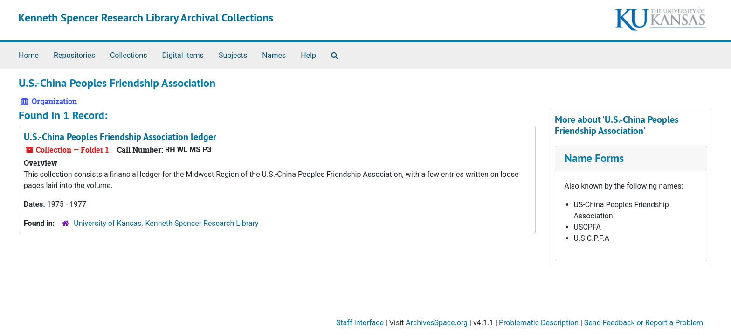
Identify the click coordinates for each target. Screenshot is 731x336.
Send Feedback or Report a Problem (643, 322)
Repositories (74, 55)
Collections (128, 55)
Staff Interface (360, 322)
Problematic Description (539, 322)
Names (274, 55)
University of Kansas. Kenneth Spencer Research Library (166, 223)
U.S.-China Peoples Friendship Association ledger (120, 137)
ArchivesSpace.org (437, 322)
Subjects (233, 55)
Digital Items (182, 55)
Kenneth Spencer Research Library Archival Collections (145, 17)
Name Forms (594, 158)
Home (29, 55)
